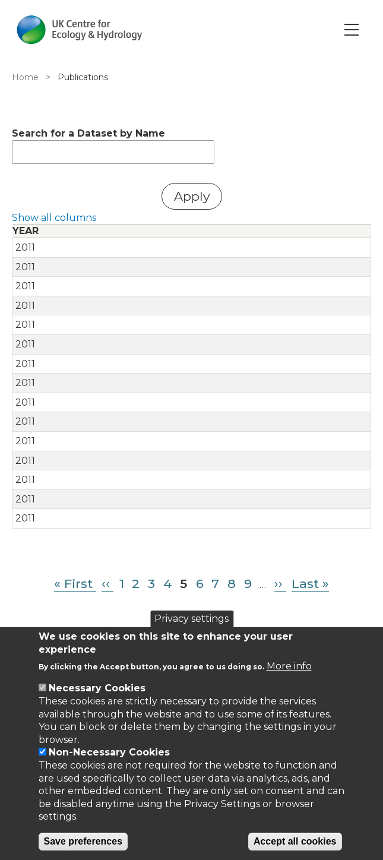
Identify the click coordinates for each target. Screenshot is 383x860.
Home (25, 77)
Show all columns (54, 217)
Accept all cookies (295, 841)
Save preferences (83, 841)
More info (289, 666)
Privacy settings (191, 618)
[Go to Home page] (79, 30)
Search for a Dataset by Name (88, 133)
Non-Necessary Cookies (109, 752)
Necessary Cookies (97, 688)
